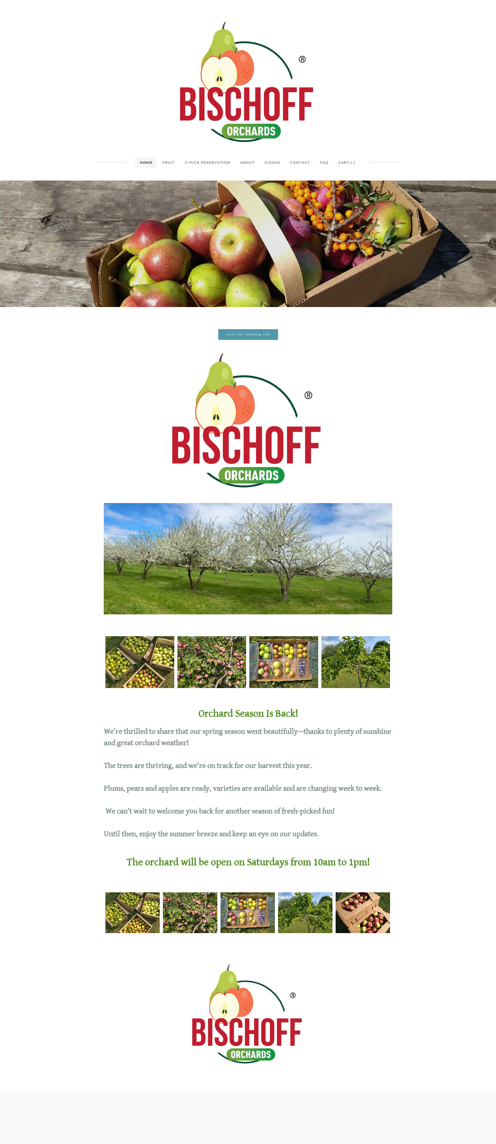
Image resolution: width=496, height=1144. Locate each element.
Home (146, 162)
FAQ (324, 162)
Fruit (168, 162)
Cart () (346, 162)
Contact (300, 162)
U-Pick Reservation (207, 162)
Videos (272, 162)
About (247, 162)
